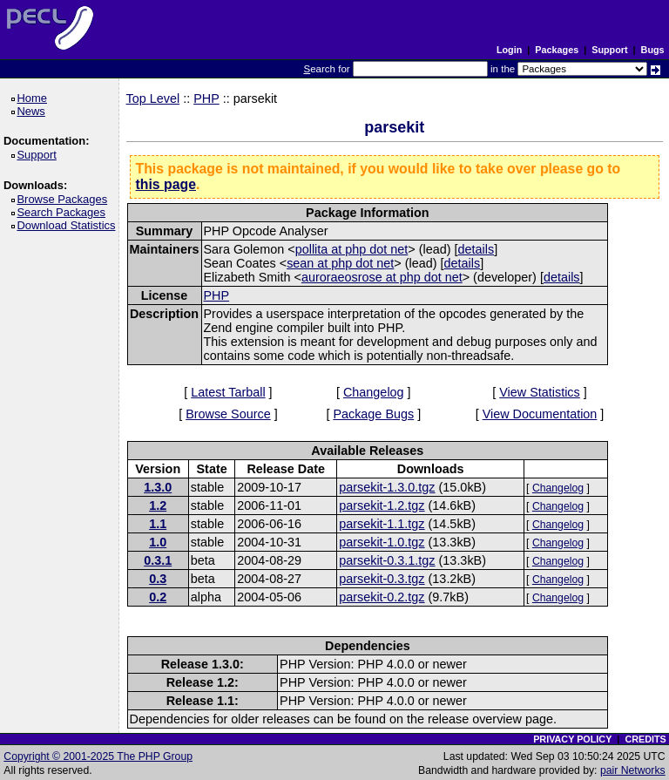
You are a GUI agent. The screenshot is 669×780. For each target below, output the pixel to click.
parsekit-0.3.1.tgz (387, 560)
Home (34, 98)
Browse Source (228, 414)
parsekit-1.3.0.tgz (387, 487)
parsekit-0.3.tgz (381, 579)
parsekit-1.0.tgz (381, 542)
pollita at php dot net (352, 249)
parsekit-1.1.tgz (381, 524)
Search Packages (63, 212)
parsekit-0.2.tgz (381, 597)
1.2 (157, 505)
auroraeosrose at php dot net (382, 277)
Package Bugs (373, 414)
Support (609, 49)
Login (509, 49)
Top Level (153, 98)
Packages (556, 49)
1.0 (157, 542)
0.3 (157, 579)
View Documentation (540, 414)
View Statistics (539, 392)
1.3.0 (158, 487)
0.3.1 (158, 560)
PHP (206, 98)
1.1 (157, 524)
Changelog (373, 392)
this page (166, 184)
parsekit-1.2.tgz (381, 505)
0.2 (157, 597)
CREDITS (645, 739)
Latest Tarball (228, 392)
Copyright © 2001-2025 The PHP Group (98, 756)
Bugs (653, 49)
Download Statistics (69, 225)
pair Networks (633, 770)
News (33, 111)
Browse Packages (65, 199)
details (476, 249)
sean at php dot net (340, 263)
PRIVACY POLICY (572, 739)
